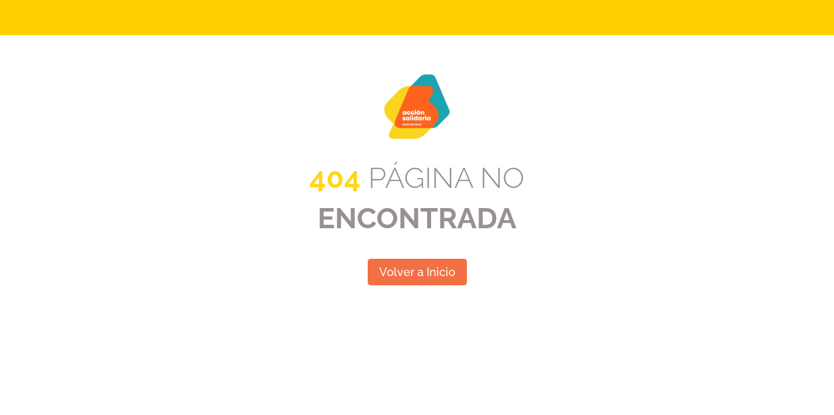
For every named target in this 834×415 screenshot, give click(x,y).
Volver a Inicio (417, 272)
